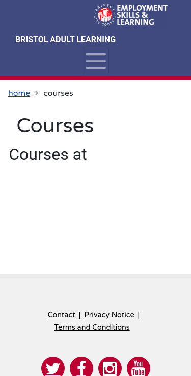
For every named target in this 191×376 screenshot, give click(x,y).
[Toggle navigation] (95, 61)
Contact (61, 315)
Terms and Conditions (91, 327)
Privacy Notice (109, 315)
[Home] (129, 15)
